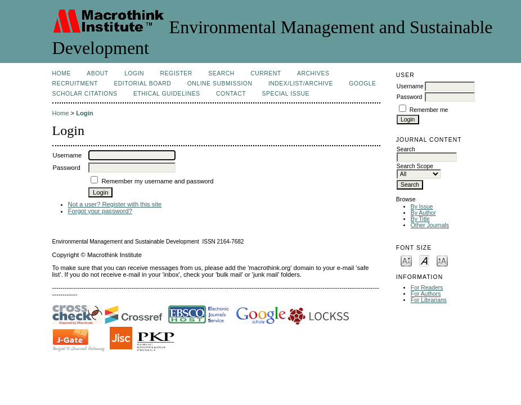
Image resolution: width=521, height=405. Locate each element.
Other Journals (430, 225)
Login (134, 73)
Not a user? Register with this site (115, 204)
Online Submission (220, 83)
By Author (423, 213)
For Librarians (429, 300)
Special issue (285, 94)
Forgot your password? (100, 211)
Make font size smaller (406, 260)
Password (410, 97)
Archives (313, 73)
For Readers (427, 288)
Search (221, 73)
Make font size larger (442, 260)
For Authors (426, 294)
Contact (231, 94)
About (97, 73)
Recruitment (75, 83)
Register (176, 73)
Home (61, 73)
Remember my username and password (158, 181)
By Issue (422, 207)
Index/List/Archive (300, 83)
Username (410, 86)
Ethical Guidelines (166, 94)
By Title (420, 219)
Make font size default (424, 260)
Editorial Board (142, 83)
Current (265, 73)
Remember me (429, 110)
